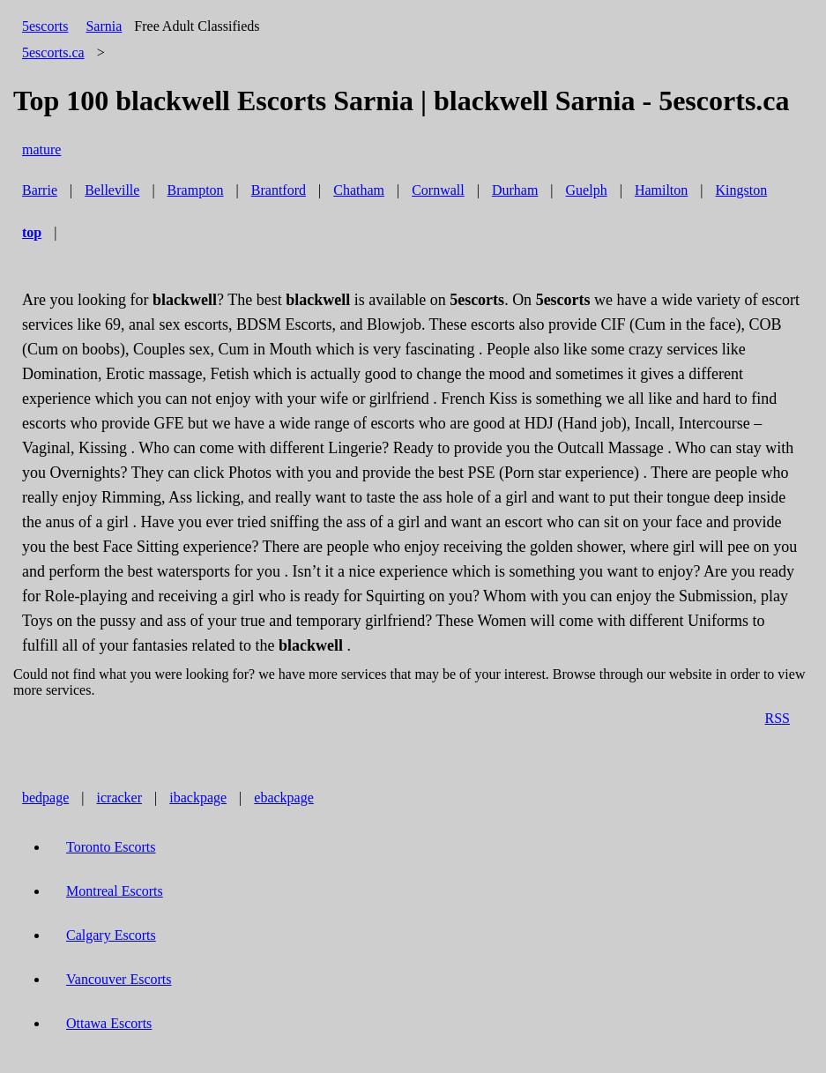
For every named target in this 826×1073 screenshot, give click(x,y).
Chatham (358, 190)
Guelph (586, 190)
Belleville (112, 190)
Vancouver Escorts (119, 979)
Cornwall (438, 190)
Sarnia (104, 26)
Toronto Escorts (111, 846)
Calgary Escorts (111, 935)
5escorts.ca (53, 52)
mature (41, 149)
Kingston (742, 190)
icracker (120, 797)
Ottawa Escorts (109, 1023)
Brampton (195, 190)
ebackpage (284, 797)
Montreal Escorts (114, 890)
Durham (515, 190)
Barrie (39, 190)
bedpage (45, 797)
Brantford (278, 190)
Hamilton (661, 190)
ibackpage (198, 797)
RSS (777, 718)
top (31, 232)
